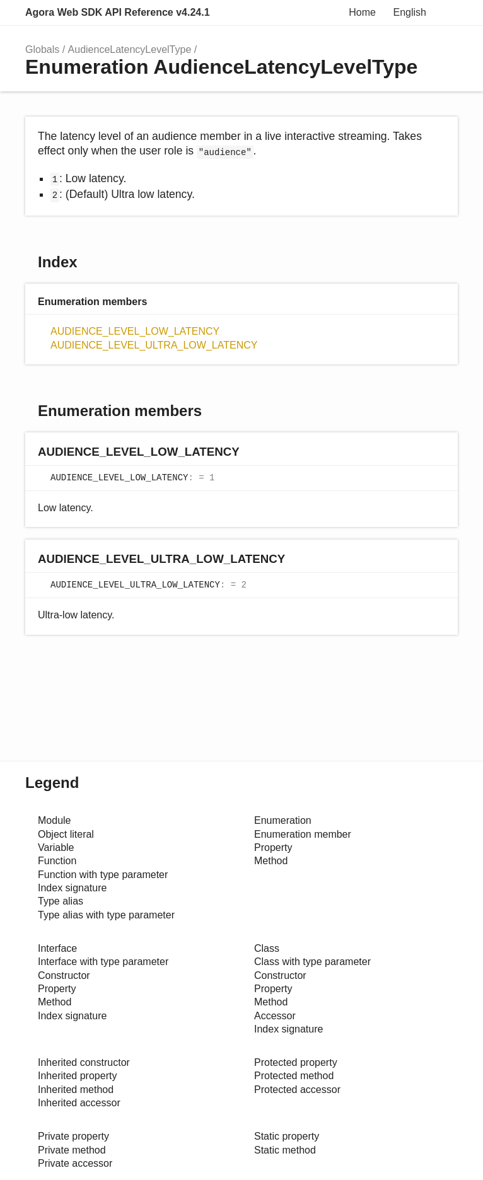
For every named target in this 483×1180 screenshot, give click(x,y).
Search (331, 12)
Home (362, 12)
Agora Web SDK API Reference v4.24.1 (117, 12)
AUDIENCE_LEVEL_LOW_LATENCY (134, 331)
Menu (445, 12)
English (409, 12)
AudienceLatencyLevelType (130, 49)
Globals (42, 49)
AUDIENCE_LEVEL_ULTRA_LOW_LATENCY (153, 345)
